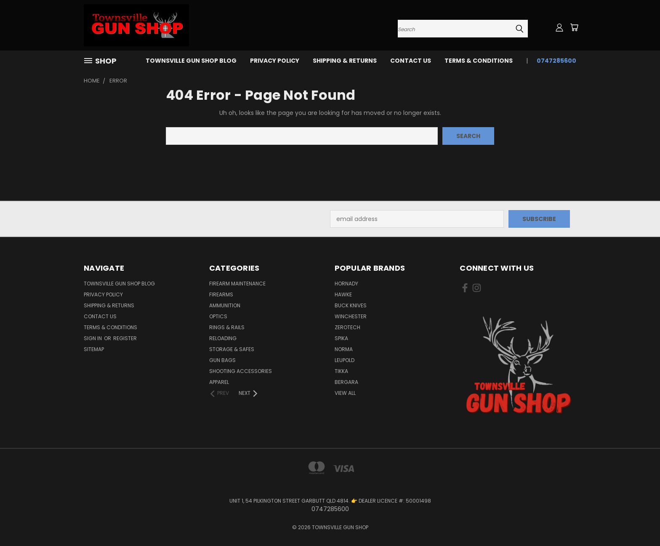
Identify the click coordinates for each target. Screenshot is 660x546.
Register (125, 338)
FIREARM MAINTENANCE (237, 283)
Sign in (93, 338)
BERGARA (346, 382)
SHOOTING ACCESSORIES (240, 371)
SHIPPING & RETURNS (345, 60)
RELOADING (223, 338)
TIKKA (341, 371)
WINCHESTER (351, 316)
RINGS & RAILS (227, 327)
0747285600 (556, 60)
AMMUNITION (224, 305)
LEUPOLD (344, 360)
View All (345, 393)
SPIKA (341, 338)
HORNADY (346, 283)
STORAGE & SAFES (231, 349)
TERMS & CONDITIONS (478, 60)
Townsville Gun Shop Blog (191, 60)
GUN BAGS (222, 360)
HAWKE (343, 294)
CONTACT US (410, 60)
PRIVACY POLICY (274, 60)
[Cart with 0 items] (574, 27)
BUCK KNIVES (351, 305)
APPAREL (219, 382)
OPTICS (218, 316)
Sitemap (94, 349)
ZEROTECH (347, 327)
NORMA (344, 349)
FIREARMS (221, 294)
